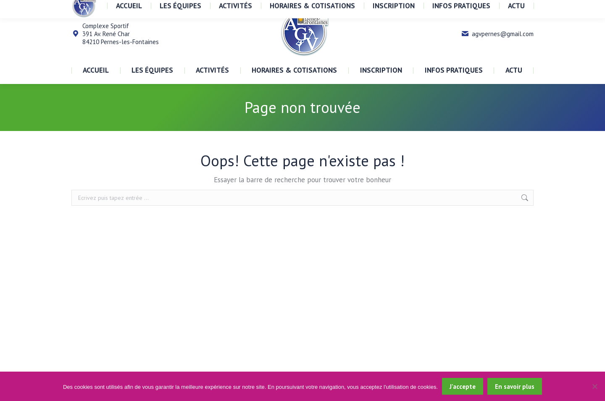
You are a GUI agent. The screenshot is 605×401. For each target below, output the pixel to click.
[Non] (594, 386)
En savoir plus (514, 387)
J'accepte (463, 387)
